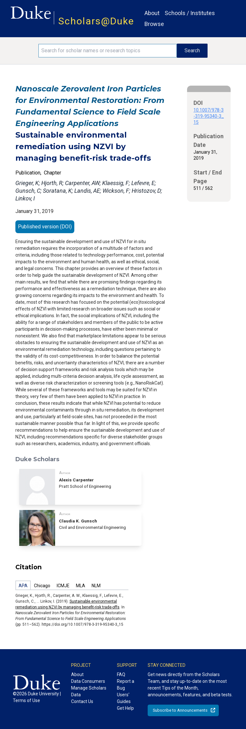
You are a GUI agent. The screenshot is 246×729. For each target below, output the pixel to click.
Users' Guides (124, 698)
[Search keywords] (107, 50)
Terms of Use (26, 700)
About (152, 13)
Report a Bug (125, 685)
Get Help (125, 708)
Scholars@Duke (96, 21)
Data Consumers (88, 681)
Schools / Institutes (190, 13)
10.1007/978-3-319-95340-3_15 (208, 116)
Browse (154, 24)
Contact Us (82, 701)
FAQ (121, 674)
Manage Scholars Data (88, 691)
